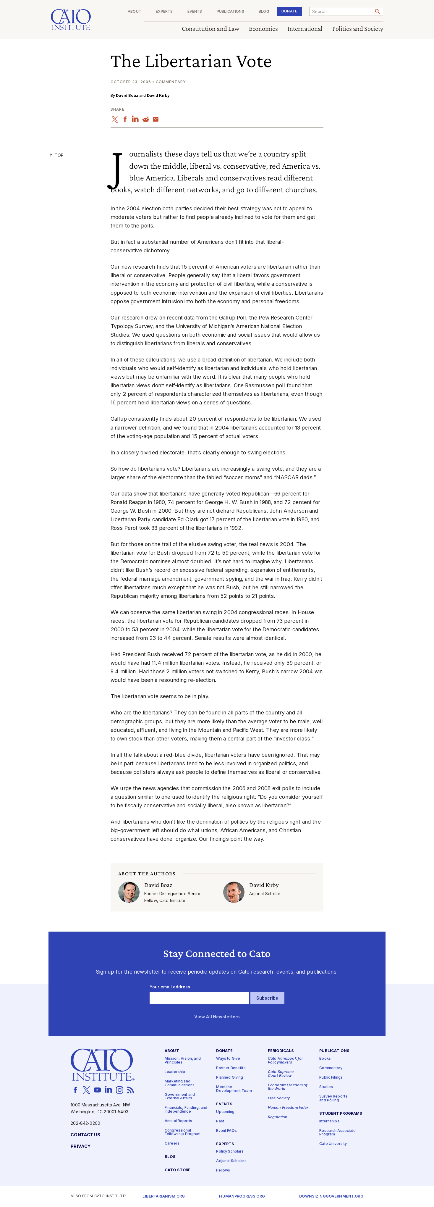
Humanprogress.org (242, 1196)
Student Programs (340, 1114)
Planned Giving (229, 1078)
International (305, 28)
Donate (289, 11)
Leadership (175, 1072)
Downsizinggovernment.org (331, 1196)
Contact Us (85, 1135)
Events (194, 12)
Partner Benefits (230, 1068)
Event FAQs (226, 1131)
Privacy (80, 1146)
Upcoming (225, 1112)
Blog (264, 12)
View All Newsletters (217, 1017)
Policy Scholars (230, 1152)
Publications (230, 12)
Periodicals (281, 1051)
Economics (263, 28)
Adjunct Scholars (231, 1161)
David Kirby (158, 95)
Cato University (333, 1144)
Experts (164, 12)
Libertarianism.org (163, 1196)
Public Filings (331, 1078)
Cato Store (177, 1170)
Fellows (223, 1171)
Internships (329, 1121)
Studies (326, 1087)
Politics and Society (357, 28)
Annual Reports (178, 1121)
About (134, 12)
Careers (172, 1144)
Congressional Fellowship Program (183, 1132)
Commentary (330, 1068)
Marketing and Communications (180, 1083)
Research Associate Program (337, 1133)
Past (220, 1121)
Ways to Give (228, 1059)
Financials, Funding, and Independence (186, 1110)
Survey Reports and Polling (333, 1099)
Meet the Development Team (234, 1089)
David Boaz (127, 95)
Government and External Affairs (180, 1096)
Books (325, 1059)
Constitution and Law (210, 28)
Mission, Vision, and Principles (183, 1061)
